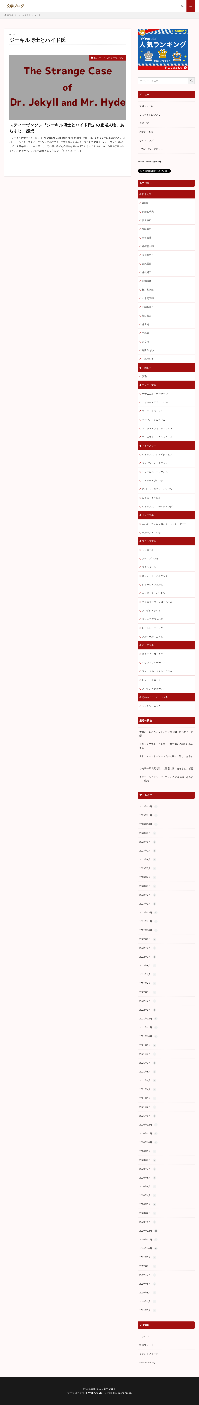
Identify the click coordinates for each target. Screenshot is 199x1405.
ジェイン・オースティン (155, 463)
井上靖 (145, 324)
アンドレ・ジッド (151, 610)
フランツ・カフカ (151, 705)
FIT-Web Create (93, 1392)
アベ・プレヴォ (150, 558)
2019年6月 (147, 1284)
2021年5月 (147, 1080)
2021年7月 (147, 1063)
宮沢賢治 (146, 263)
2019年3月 (147, 1310)
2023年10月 (148, 824)
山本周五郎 (148, 298)
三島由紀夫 (148, 359)
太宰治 (145, 341)
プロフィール (146, 105)
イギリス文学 (149, 445)
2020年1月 (147, 1222)
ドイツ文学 (148, 515)
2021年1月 (147, 1116)
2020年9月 (147, 1151)
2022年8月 (147, 948)
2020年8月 (147, 1160)
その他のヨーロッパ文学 (155, 697)
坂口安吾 (146, 315)
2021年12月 (148, 1018)
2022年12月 (148, 912)
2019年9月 (147, 1257)
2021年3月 (147, 1098)
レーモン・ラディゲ (152, 627)
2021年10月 (148, 1036)
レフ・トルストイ (151, 679)
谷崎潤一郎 (148, 246)
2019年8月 (147, 1266)
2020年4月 (147, 1195)
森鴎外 (145, 202)
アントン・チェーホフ (153, 688)
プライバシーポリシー (151, 149)
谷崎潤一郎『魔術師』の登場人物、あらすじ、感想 (166, 768)
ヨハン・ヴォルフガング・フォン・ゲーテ (164, 523)
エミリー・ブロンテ (152, 480)
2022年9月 (147, 939)
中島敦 (145, 333)
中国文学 (146, 367)
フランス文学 (149, 541)
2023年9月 (147, 833)
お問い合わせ (146, 131)
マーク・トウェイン (152, 411)
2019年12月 (148, 1231)
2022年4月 (147, 983)
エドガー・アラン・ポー (155, 402)
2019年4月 (147, 1301)
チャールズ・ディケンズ (155, 471)
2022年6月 (147, 965)
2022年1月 (147, 1010)
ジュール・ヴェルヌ (152, 584)
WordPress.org (147, 1362)
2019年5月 (147, 1292)
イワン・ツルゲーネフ (153, 662)
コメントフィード (148, 1353)
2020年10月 (148, 1142)
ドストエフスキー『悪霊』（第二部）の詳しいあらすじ (166, 746)
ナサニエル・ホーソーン (155, 393)
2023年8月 (147, 842)
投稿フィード (146, 1345)
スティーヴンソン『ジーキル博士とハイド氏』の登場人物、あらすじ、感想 (66, 127)
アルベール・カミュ (152, 636)
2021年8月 (147, 1054)
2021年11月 (148, 1027)
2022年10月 (148, 930)
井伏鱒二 (146, 272)
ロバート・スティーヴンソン (109, 57)
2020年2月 (147, 1213)
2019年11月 (148, 1239)
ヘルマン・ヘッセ (151, 532)
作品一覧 (144, 123)
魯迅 (144, 376)
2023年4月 (147, 877)
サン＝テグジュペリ (152, 619)
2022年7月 (147, 957)
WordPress (124, 1392)
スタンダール (149, 567)
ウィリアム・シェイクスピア (157, 454)
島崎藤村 (146, 228)
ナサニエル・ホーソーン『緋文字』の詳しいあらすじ (166, 758)
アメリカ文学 (149, 385)
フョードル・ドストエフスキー (158, 671)
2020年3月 (147, 1204)
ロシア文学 (148, 645)
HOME (10, 15)
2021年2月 (147, 1107)
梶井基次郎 (148, 289)
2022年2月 (147, 1001)
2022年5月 (147, 974)
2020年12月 (148, 1125)
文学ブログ (110, 1388)
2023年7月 (147, 851)
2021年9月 (147, 1045)
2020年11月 (148, 1133)
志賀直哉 (146, 237)
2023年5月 (147, 868)
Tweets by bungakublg (150, 161)
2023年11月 (148, 815)
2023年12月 (148, 806)
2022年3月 (147, 992)
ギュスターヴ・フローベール (157, 601)
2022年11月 (148, 921)
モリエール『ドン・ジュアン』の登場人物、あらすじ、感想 (166, 779)
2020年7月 (147, 1169)
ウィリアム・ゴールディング (157, 506)
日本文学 (146, 194)
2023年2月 (147, 895)
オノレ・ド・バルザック (155, 575)
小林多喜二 (148, 307)
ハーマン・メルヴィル (153, 419)
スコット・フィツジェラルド (157, 428)
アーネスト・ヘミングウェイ (157, 437)
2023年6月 (147, 859)
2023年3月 (147, 886)
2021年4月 (147, 1089)
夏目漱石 (146, 220)
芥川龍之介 (148, 254)
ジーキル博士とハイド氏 (29, 15)
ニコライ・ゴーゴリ (152, 653)
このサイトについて (149, 114)
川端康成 (146, 280)
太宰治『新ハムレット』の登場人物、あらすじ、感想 (166, 733)
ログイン (144, 1336)
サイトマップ (146, 140)
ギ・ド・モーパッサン (153, 593)
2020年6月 (147, 1178)
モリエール (148, 549)
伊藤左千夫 (148, 211)
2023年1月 (147, 904)
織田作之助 (148, 350)
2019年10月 (148, 1248)
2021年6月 (147, 1071)
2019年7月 (147, 1275)
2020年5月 (147, 1186)
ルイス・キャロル (151, 497)
